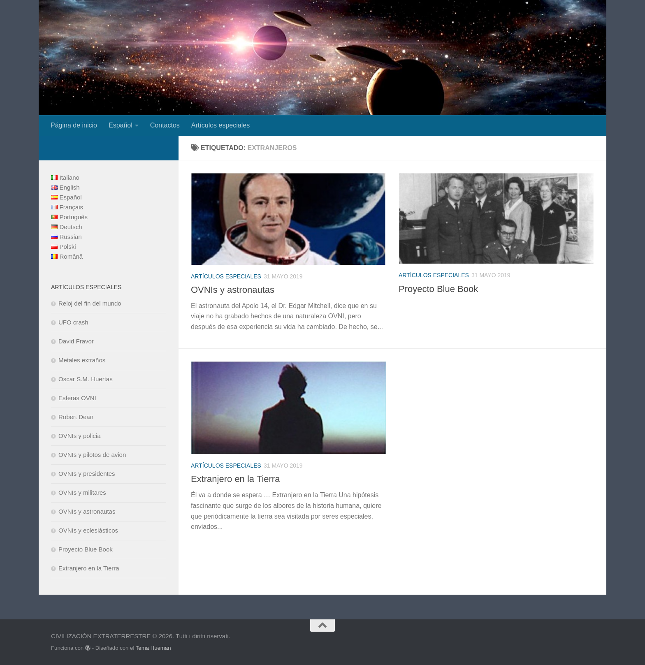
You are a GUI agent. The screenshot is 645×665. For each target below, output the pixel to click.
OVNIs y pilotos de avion (92, 454)
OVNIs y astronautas (232, 290)
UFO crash (73, 322)
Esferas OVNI (77, 397)
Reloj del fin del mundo (89, 303)
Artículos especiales (220, 125)
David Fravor (76, 341)
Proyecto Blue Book (438, 289)
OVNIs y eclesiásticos (88, 530)
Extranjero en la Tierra (235, 479)
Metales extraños (81, 360)
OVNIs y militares (82, 492)
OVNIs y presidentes (86, 473)
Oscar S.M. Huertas (85, 378)
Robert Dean (75, 416)
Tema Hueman (153, 648)
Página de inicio (74, 125)
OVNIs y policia (79, 435)
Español (120, 125)
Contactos (165, 125)
